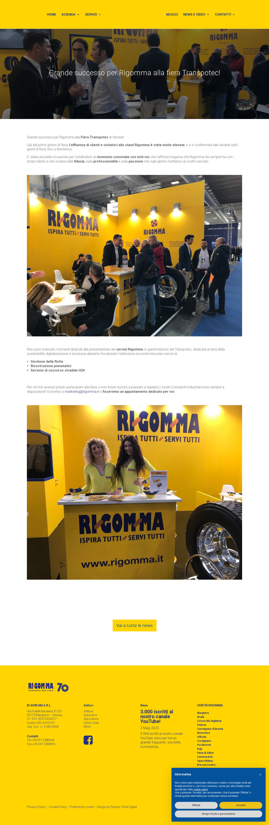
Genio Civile (91, 723)
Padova (201, 724)
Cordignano (204, 740)
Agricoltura (91, 719)
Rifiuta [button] (196, 805)
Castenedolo (205, 756)
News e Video (196, 15)
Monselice (203, 732)
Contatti (224, 15)
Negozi (173, 15)
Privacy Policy (36, 807)
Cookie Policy (58, 807)
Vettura (88, 711)
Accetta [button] (240, 805)
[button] (260, 774)
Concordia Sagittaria (209, 720)
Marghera (203, 712)
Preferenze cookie (82, 807)
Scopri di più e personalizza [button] (218, 813)
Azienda (68, 15)
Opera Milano (205, 760)
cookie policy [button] (201, 789)
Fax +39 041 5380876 (41, 744)
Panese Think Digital (123, 807)
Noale (200, 716)
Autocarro (90, 715)
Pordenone (204, 744)
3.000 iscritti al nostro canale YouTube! (156, 716)
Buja (199, 748)
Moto (87, 726)
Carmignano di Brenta (210, 728)
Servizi (90, 15)
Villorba (201, 736)
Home (50, 15)
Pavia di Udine (205, 752)
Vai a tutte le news (134, 625)
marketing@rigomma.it (82, 392)
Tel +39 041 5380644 (40, 740)
